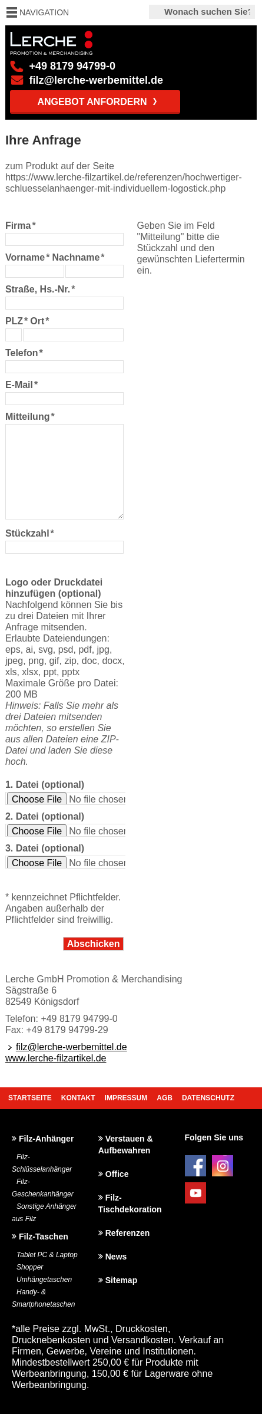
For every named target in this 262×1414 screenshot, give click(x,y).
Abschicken (93, 944)
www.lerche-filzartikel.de (56, 1058)
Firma (20, 226)
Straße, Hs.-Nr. (40, 289)
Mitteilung (30, 417)
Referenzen (127, 1233)
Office (117, 1174)
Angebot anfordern (92, 102)
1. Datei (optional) (44, 785)
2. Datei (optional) (44, 816)
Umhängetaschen (44, 1279)
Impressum (126, 1098)
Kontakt (78, 1098)
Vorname (27, 257)
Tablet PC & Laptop (47, 1255)
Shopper (29, 1267)
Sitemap (121, 1280)
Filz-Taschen (43, 1236)
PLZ (16, 321)
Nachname (78, 257)
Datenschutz (208, 1098)
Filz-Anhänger (46, 1138)
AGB (165, 1098)
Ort (39, 321)
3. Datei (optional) (44, 848)
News (116, 1256)
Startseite (30, 1098)
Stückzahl (29, 533)
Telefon (24, 353)
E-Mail (21, 385)
